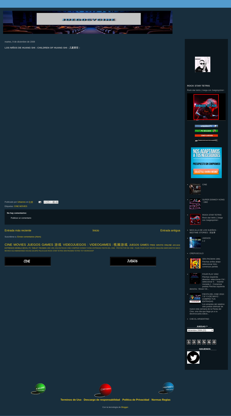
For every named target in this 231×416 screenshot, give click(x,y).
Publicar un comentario (21, 218)
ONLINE (168, 245)
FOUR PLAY (144, 248)
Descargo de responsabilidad (102, 399)
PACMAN (42, 248)
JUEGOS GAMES (139, 245)
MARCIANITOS (169, 248)
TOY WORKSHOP (87, 251)
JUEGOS (206, 238)
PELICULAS (43, 251)
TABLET (35, 248)
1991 (53, 248)
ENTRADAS (96, 248)
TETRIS (77, 251)
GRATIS (159, 245)
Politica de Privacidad (136, 399)
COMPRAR (75, 248)
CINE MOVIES (20, 206)
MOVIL (25, 248)
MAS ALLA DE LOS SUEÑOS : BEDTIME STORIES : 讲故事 (203, 231)
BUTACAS (63, 248)
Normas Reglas (161, 399)
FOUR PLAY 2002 (210, 274)
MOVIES (8, 251)
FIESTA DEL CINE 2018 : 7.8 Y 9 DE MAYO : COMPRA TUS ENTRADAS (213, 298)
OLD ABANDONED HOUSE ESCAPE (24, 251)
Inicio (96, 230)
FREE (152, 245)
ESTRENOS (9, 248)
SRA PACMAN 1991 (211, 259)
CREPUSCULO (196, 253)
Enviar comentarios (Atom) (29, 237)
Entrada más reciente (18, 230)
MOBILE (18, 248)
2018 (57, 248)
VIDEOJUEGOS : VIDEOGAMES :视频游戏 (95, 244)
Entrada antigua (170, 230)
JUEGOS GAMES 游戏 (44, 244)
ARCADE (176, 245)
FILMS (137, 248)
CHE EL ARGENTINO (199, 319)
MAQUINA (160, 248)
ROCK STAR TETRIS (55, 251)
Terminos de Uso (71, 399)
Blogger (124, 407)
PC (30, 248)
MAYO (178, 248)
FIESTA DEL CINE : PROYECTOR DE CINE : (118, 248)
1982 (49, 248)
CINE (69, 248)
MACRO (153, 248)
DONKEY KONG (86, 248)
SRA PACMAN (69, 251)
